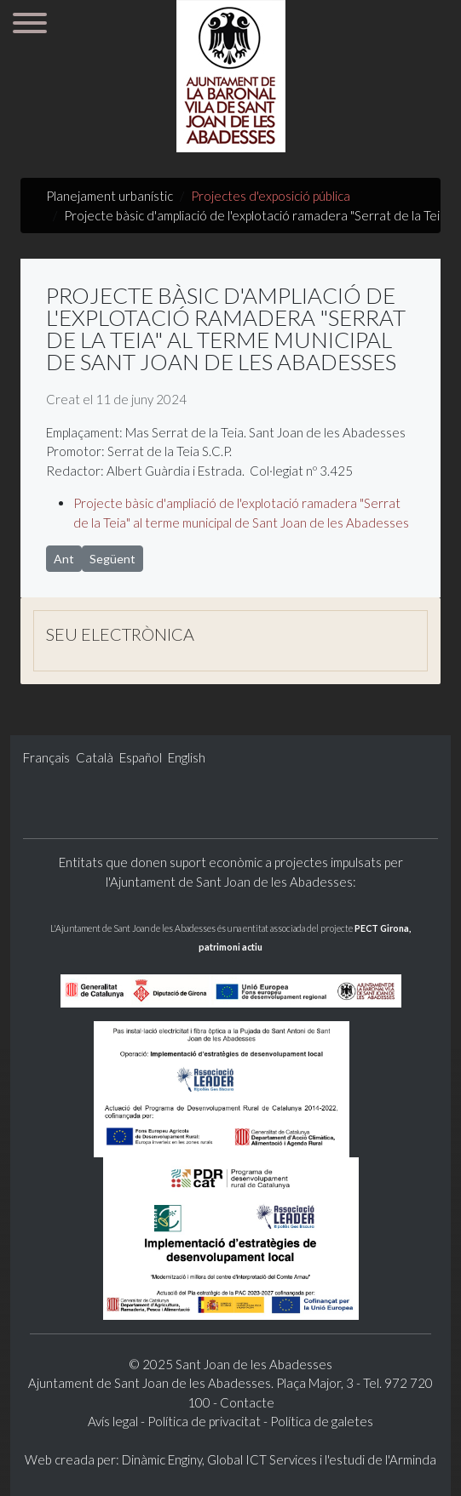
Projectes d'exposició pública (270, 195)
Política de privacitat (204, 1421)
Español (141, 757)
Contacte (247, 1402)
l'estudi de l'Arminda (380, 1459)
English (186, 757)
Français (47, 757)
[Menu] (30, 25)
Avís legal (114, 1421)
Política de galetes (321, 1421)
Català (96, 757)
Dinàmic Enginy (162, 1459)
